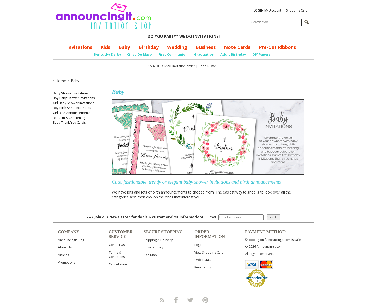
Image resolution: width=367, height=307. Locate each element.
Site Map (150, 255)
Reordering (202, 267)
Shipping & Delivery (158, 240)
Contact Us (117, 245)
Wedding (177, 47)
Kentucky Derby (107, 54)
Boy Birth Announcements (72, 108)
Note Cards (237, 47)
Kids (105, 47)
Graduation (204, 54)
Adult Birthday (233, 54)
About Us (65, 247)
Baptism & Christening (69, 118)
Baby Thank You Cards (69, 122)
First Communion (173, 54)
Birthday (149, 47)
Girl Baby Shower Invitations (73, 103)
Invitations (79, 47)
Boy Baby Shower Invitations (74, 98)
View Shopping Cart (208, 252)
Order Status (203, 260)
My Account (267, 10)
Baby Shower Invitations (70, 93)
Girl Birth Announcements (71, 113)
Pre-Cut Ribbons (277, 47)
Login (198, 245)
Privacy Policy (153, 247)
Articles (63, 255)
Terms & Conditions (117, 254)
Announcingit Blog (71, 240)
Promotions (66, 262)
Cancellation (118, 264)
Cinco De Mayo (139, 54)
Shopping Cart (296, 10)
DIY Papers (261, 54)
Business (206, 47)
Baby (124, 47)
